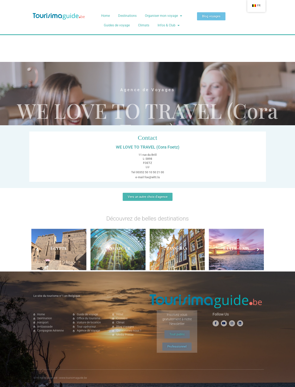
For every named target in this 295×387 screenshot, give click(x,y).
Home (105, 16)
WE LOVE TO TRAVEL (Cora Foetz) (147, 73)
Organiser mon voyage (163, 16)
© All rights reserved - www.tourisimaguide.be (60, 377)
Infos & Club (169, 25)
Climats (143, 25)
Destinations (127, 16)
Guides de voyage (117, 25)
